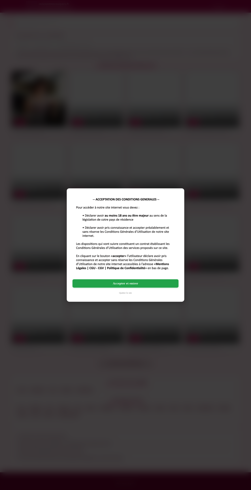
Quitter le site (125, 292)
